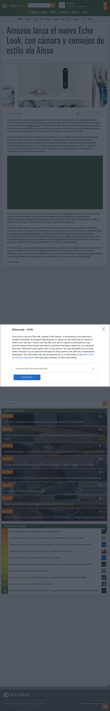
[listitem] (55, 368)
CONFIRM (27, 377)
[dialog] (55, 355)
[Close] (104, 330)
